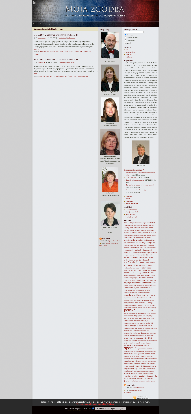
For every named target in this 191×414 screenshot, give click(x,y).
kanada (149, 265)
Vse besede (130, 35)
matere (148, 275)
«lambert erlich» (147, 270)
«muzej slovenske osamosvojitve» (142, 298)
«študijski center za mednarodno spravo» (143, 381)
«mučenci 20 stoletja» (131, 300)
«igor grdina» (142, 252)
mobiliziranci (59, 76)
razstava (136, 323)
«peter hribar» (128, 307)
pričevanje (137, 320)
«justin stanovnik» (140, 265)
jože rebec (50, 76)
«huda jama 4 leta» (131, 252)
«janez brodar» (143, 257)
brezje (144, 235)
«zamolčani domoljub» (131, 376)
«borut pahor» (137, 235)
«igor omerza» (152, 252)
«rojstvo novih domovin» (136, 328)
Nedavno (129, 196)
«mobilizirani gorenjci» (143, 290)
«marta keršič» (140, 275)
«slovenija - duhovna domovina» (136, 333)
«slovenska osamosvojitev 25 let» (141, 338)
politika (130, 310)
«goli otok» (138, 250)
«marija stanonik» (148, 273)
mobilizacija (132, 285)
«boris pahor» (128, 235)
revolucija (140, 325)
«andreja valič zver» (141, 228)
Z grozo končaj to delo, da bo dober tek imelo (140, 185)
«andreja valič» (129, 228)
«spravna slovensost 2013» (145, 349)
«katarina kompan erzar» (132, 268)
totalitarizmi (62, 38)
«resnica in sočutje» (130, 325)
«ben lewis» (133, 233)
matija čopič (68, 51)
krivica (139, 270)
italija (147, 255)
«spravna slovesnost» (131, 351)
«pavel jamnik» (150, 305)
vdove (137, 366)
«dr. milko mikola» (129, 242)
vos (140, 368)
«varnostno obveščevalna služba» (144, 363)
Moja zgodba (130, 214)
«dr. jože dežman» (149, 240)
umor (131, 364)
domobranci (128, 238)
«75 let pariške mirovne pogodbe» (138, 223)
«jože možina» (150, 263)
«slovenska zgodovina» (131, 340)
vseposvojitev (147, 371)
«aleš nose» (142, 225)
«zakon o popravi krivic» (145, 373)
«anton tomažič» (135, 230)
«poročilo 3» (140, 311)
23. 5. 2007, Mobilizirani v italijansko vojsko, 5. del (56, 34)
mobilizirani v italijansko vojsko (76, 76)
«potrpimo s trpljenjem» (133, 316)
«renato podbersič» (147, 323)
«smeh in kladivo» (143, 345)
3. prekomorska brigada (46, 51)
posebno (128, 54)
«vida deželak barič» (145, 366)
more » (36, 49)
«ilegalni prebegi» (129, 255)
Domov (35, 24)
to (130, 358)
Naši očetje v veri (131, 217)
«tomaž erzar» (139, 358)
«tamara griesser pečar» (140, 354)
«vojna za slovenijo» (131, 369)
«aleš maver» (133, 225)
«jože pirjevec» (128, 265)
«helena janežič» (147, 250)
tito (152, 356)
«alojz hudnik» (150, 225)
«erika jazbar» (128, 247)
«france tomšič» (129, 250)
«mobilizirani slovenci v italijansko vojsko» (137, 292)
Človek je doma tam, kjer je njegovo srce (138, 190)
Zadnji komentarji (132, 203)
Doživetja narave (131, 209)
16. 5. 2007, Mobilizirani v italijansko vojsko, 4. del (56, 59)
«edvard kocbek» (141, 245)
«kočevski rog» (146, 268)
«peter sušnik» (137, 307)
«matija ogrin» (133, 278)
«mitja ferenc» (147, 283)
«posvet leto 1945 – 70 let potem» (144, 313)
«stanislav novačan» (144, 351)
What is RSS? (103, 245)
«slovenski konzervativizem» (143, 343)
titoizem (126, 358)
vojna (154, 366)
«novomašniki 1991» (144, 300)
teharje (153, 354)
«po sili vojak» (147, 307)
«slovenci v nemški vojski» (141, 330)
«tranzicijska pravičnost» (132, 361)
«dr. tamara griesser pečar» (145, 243)
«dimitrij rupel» (151, 235)
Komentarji (116, 241)
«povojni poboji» (148, 316)
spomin (130, 348)
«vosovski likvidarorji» (148, 368)
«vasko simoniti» (129, 366)
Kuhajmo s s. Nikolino (133, 212)
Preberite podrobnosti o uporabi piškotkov (95, 408)
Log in (50, 24)
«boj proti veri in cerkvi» (147, 233)
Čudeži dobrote (131, 177)
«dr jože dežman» (138, 237)
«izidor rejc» (134, 257)
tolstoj (133, 358)
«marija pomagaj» (135, 273)
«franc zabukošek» (149, 247)
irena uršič (59, 51)
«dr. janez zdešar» (136, 240)
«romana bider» (150, 328)
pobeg (154, 307)
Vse (127, 49)
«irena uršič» (141, 255)
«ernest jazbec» (138, 247)
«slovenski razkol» (130, 345)
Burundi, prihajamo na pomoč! (135, 180)
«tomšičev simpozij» (150, 358)
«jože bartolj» (145, 260)
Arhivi (128, 198)
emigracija (151, 245)
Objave (110, 241)
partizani (141, 305)
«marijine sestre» (129, 275)
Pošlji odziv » (71, 38)
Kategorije (129, 201)
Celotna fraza (131, 40)
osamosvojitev (130, 52)
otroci (135, 305)
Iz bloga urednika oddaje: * (134, 170)
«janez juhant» (134, 260)
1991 (125, 223)
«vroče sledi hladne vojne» (133, 371)
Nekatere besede (132, 38)
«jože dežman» (134, 262)
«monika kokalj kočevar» (134, 295)
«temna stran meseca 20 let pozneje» (137, 356)
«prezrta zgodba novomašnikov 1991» (136, 318)
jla (140, 260)
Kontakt (42, 24)
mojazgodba (41, 38)
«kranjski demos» (130, 270)
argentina (143, 230)
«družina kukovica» (130, 245)
